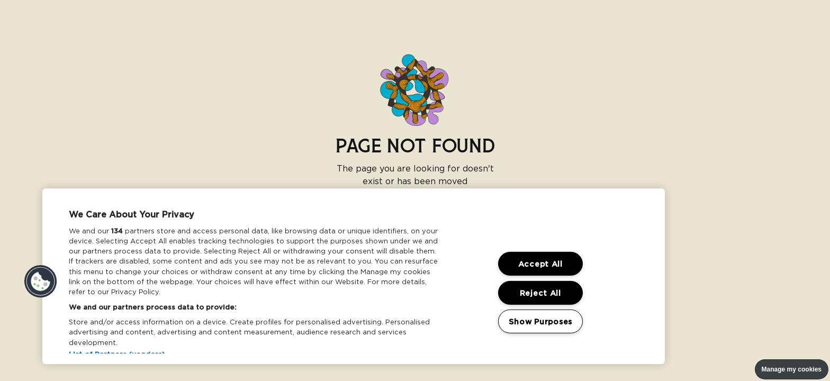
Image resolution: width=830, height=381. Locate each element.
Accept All (540, 263)
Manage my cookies (792, 369)
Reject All (540, 292)
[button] (41, 281)
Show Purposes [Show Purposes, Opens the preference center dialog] (540, 321)
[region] (353, 276)
